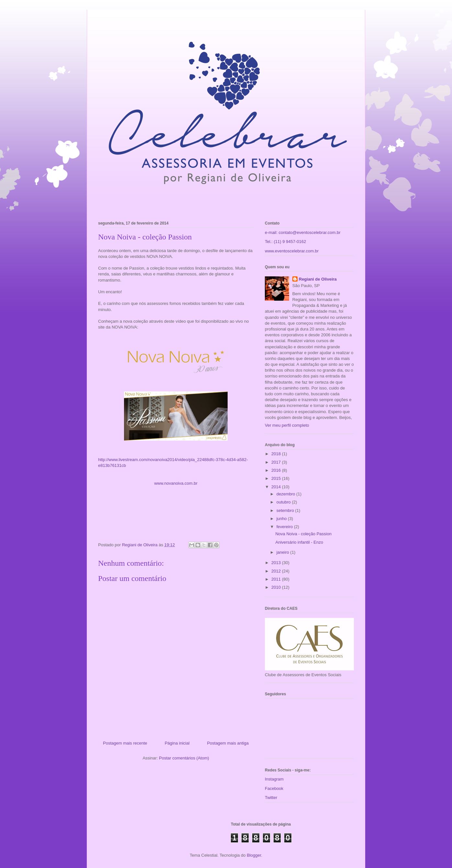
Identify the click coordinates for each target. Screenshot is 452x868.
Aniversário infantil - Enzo (299, 542)
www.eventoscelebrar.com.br (292, 251)
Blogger (254, 855)
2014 (276, 486)
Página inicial (177, 743)
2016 (276, 470)
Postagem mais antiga (228, 743)
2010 (276, 587)
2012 (276, 571)
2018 (276, 453)
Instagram (274, 779)
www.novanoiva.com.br (176, 483)
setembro (286, 510)
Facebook (274, 788)
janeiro (283, 552)
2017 (276, 462)
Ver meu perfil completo (287, 425)
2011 (276, 579)
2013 (276, 562)
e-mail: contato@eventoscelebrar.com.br (303, 232)
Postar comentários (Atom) (184, 758)
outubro (284, 502)
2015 (276, 478)
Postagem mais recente (125, 743)
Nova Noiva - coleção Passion (303, 533)
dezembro (286, 494)
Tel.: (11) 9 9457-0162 (285, 241)
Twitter (271, 797)
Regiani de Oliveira (318, 279)
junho (282, 518)
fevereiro (285, 526)
